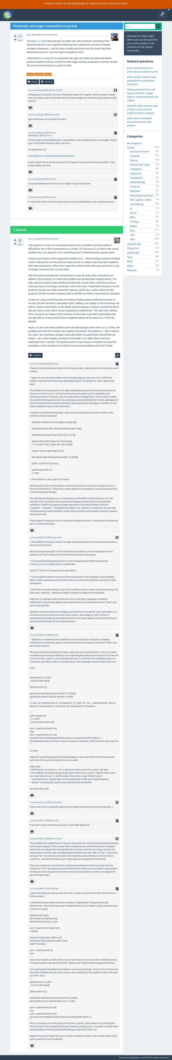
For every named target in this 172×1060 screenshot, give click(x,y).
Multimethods (137, 182)
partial (48, 74)
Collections (136, 169)
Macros (134, 160)
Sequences (136, 173)
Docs (132, 239)
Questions (32, 17)
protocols (39, 74)
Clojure (47, 35)
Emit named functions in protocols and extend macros (142, 70)
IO (131, 208)
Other (130, 265)
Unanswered (45, 17)
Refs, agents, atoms (140, 199)
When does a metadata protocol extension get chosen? (139, 122)
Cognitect (135, 1058)
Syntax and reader (139, 151)
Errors (133, 213)
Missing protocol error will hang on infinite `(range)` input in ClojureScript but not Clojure (142, 95)
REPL (133, 217)
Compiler (135, 156)
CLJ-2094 (41, 41)
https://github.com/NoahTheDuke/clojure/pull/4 (51, 156)
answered (32, 239)
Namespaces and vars (141, 195)
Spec (132, 230)
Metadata (135, 191)
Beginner (132, 270)
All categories (134, 143)
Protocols (135, 186)
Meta (130, 261)
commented (33, 90)
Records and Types (140, 164)
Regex (133, 226)
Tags (56, 17)
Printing (134, 221)
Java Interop (136, 204)
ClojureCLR (133, 248)
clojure (30, 74)
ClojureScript (134, 244)
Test (132, 234)
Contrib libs (133, 252)
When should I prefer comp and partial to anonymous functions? (141, 81)
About (75, 3)
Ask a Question (69, 17)
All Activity (20, 17)
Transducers (136, 177)
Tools (130, 257)
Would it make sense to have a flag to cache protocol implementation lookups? (142, 109)
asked (29, 35)
